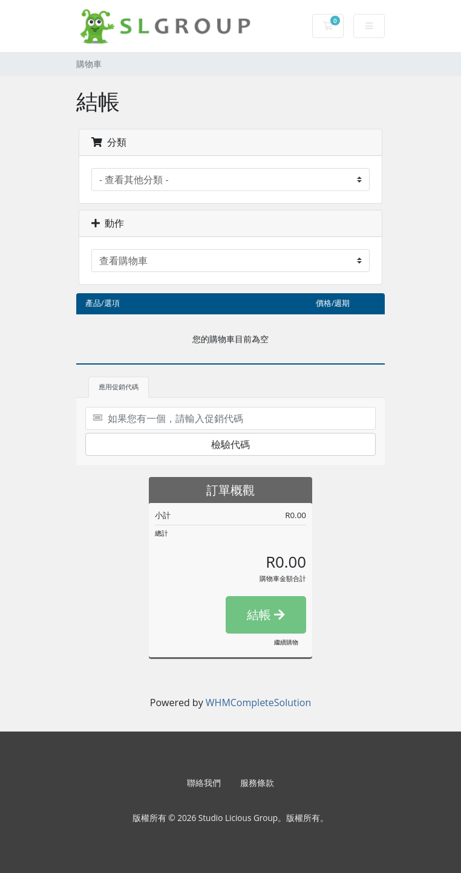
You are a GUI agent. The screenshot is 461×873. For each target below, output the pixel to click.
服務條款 (257, 782)
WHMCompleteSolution (258, 702)
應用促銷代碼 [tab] (119, 386)
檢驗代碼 (230, 444)
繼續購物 (286, 642)
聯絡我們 (204, 782)
